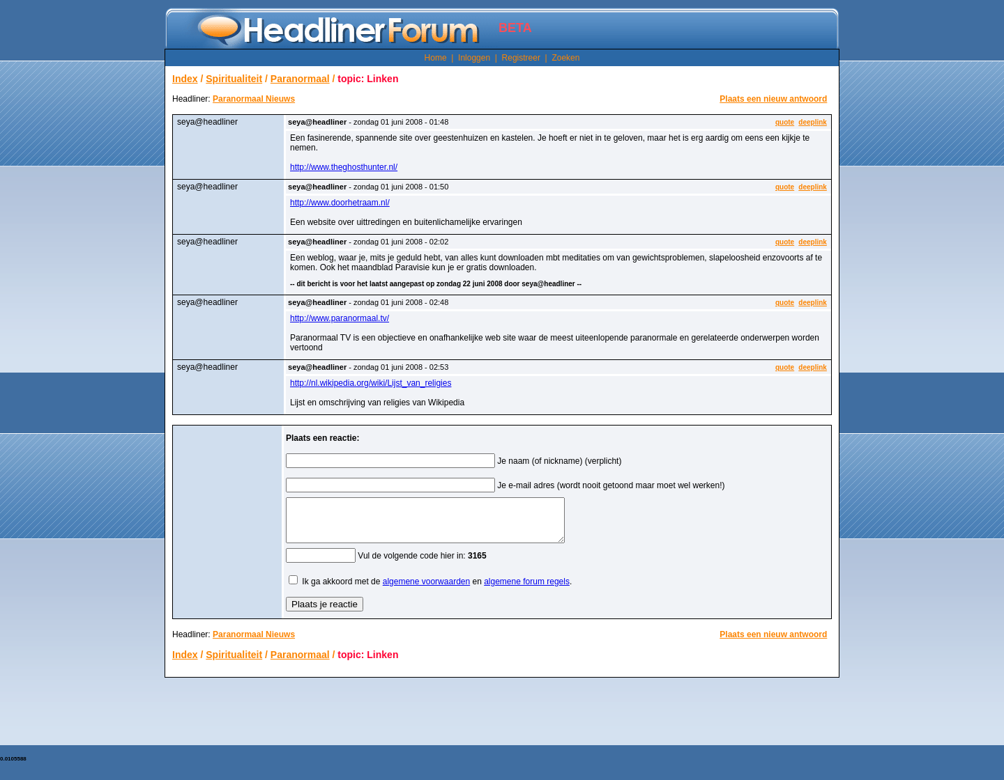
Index (185, 78)
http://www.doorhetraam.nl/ (340, 203)
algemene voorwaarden (426, 590)
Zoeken (565, 58)
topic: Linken (367, 78)
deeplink (812, 122)
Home (436, 58)
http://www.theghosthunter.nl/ (343, 167)
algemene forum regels (527, 590)
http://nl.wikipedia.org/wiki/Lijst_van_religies (370, 383)
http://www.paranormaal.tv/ (339, 318)
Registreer (521, 58)
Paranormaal (300, 78)
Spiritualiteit (234, 78)
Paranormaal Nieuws (254, 99)
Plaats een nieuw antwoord (773, 99)
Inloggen (474, 58)
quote (784, 122)
